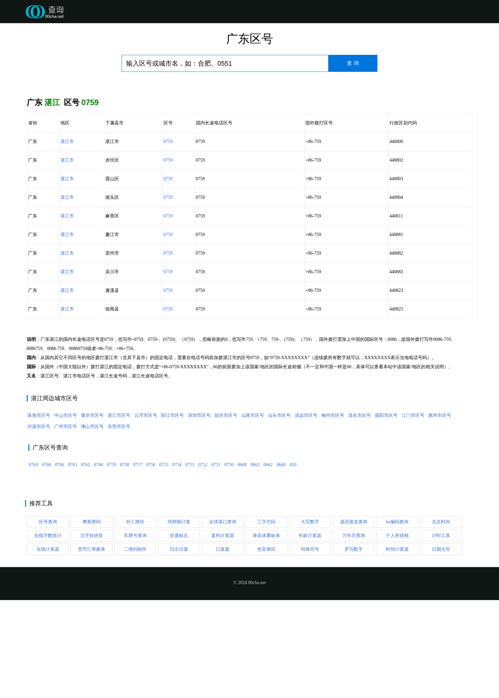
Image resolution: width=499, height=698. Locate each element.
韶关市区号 (225, 513)
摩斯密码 (91, 619)
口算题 (222, 647)
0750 (229, 562)
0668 (242, 562)
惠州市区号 (439, 513)
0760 (98, 562)
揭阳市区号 (386, 513)
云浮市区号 (145, 513)
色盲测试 (266, 647)
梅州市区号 (332, 513)
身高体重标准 (266, 633)
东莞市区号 (119, 524)
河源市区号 (38, 524)
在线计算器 (48, 647)
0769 (33, 562)
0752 (203, 562)
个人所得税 (397, 633)
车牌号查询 (135, 633)
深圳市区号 (199, 513)
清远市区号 (306, 513)
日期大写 (441, 647)
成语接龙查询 (353, 619)
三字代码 (266, 619)
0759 (168, 141)
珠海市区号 (38, 513)
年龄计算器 (310, 633)
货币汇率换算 (91, 647)
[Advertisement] (249, 377)
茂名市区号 (359, 513)
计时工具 (441, 633)
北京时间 (441, 619)
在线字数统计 (48, 633)
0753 (190, 562)
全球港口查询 (222, 619)
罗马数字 (354, 647)
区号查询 (48, 619)
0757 (137, 562)
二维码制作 (135, 647)
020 (293, 562)
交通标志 (179, 633)
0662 (268, 562)
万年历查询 (353, 633)
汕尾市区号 (252, 513)
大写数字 (310, 619)
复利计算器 (222, 633)
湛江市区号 (119, 513)
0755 (164, 562)
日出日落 (179, 647)
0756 (150, 562)
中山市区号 (65, 513)
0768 (46, 562)
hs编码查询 (397, 619)
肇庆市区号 (92, 513)
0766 (59, 562)
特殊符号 (310, 647)
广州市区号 (65, 524)
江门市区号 (413, 513)
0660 (281, 562)
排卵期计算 (179, 619)
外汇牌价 (135, 619)
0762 (85, 562)
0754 (177, 562)
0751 (216, 562)
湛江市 (67, 141)
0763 (72, 562)
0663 (255, 562)
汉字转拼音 (91, 633)
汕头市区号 (279, 513)
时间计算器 (397, 647)
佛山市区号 (92, 524)
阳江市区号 (172, 513)
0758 (124, 562)
